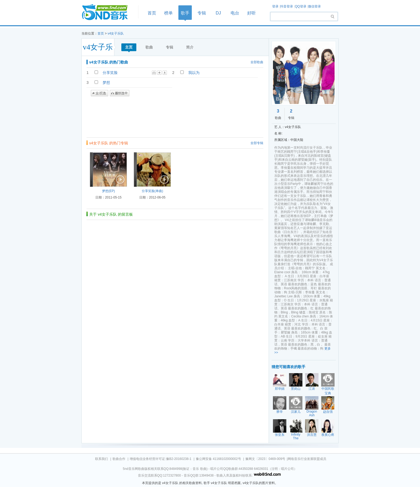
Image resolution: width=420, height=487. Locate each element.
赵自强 (328, 412)
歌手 (185, 13)
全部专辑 (256, 143)
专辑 (201, 13)
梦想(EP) (108, 191)
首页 (108, 12)
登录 (275, 6)
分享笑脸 (110, 72)
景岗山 (296, 389)
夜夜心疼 (327, 435)
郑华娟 (279, 389)
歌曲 (149, 47)
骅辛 (279, 412)
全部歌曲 (256, 62)
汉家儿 (296, 412)
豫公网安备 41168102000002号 (218, 459)
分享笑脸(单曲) (152, 191)
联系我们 (101, 459)
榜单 (168, 13)
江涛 (312, 389)
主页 (129, 47)
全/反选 (99, 93)
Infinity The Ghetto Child (296, 440)
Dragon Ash (311, 413)
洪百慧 (312, 435)
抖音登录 (286, 6)
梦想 (106, 82)
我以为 (194, 72)
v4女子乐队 (116, 33)
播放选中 (119, 93)
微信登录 (314, 6)
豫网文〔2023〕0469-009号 (265, 459)
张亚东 (279, 435)
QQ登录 (300, 6)
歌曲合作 (118, 459)
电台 (235, 13)
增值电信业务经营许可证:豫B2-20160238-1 (160, 459)
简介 (190, 47)
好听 (251, 13)
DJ (218, 13)
